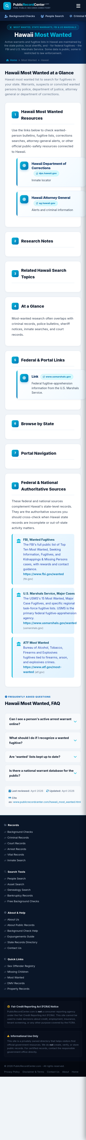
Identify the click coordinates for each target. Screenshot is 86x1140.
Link (35, 376)
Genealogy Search (19, 889)
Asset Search (15, 884)
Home (11, 60)
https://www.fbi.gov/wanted (43, 574)
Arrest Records (16, 849)
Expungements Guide (20, 936)
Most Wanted (15, 977)
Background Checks (20, 831)
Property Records (18, 988)
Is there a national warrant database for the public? (41, 773)
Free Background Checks (23, 901)
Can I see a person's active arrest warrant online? (40, 721)
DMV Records (16, 983)
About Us (13, 919)
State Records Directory (22, 942)
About (65, 1071)
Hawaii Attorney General (51, 198)
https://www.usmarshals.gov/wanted (50, 623)
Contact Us (14, 948)
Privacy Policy (12, 1071)
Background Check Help (22, 930)
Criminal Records (18, 837)
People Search (16, 878)
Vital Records (15, 854)
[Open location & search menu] (78, 5)
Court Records (16, 843)
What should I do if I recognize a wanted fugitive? (39, 740)
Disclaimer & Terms (33, 1071)
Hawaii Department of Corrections (49, 166)
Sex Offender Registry (21, 966)
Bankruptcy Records (20, 895)
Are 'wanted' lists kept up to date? (34, 757)
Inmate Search (16, 860)
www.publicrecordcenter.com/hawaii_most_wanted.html (47, 801)
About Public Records (20, 925)
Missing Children (17, 971)
